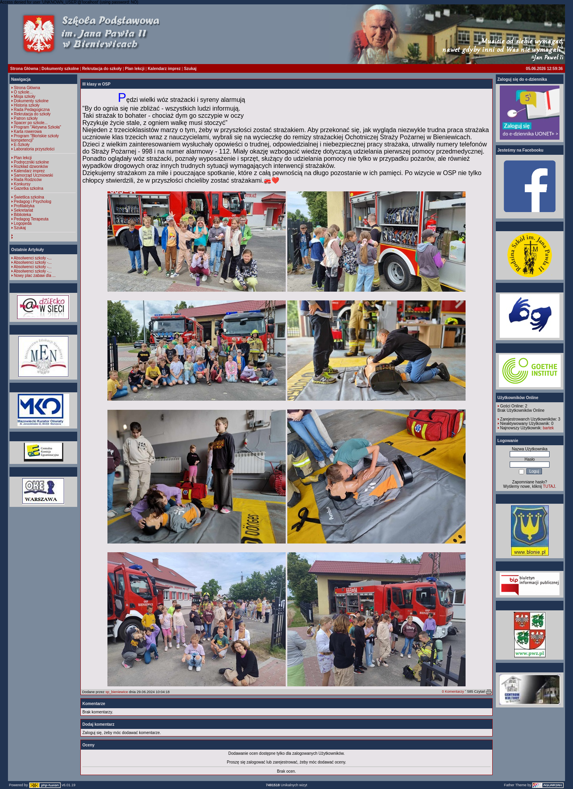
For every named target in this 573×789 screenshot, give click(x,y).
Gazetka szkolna (28, 188)
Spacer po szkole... (31, 123)
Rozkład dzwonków (31, 166)
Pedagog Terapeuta (31, 219)
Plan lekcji (134, 68)
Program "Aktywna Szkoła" (37, 127)
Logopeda (23, 223)
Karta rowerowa (28, 131)
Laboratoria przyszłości (34, 149)
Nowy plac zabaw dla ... (35, 275)
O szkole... (23, 92)
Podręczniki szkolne (31, 162)
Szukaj (190, 68)
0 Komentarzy (453, 692)
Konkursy (22, 184)
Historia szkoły (26, 105)
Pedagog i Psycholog (32, 201)
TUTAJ (549, 486)
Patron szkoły (26, 118)
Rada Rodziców (28, 179)
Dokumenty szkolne (60, 68)
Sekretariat (23, 210)
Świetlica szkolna (29, 197)
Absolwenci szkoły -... (33, 258)
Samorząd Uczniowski (33, 175)
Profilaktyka (24, 206)
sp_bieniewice (116, 692)
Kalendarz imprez (164, 68)
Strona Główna (24, 68)
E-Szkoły (21, 144)
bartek (548, 428)
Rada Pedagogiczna (32, 109)
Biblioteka (22, 214)
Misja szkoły (24, 96)
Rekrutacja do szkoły (101, 68)
